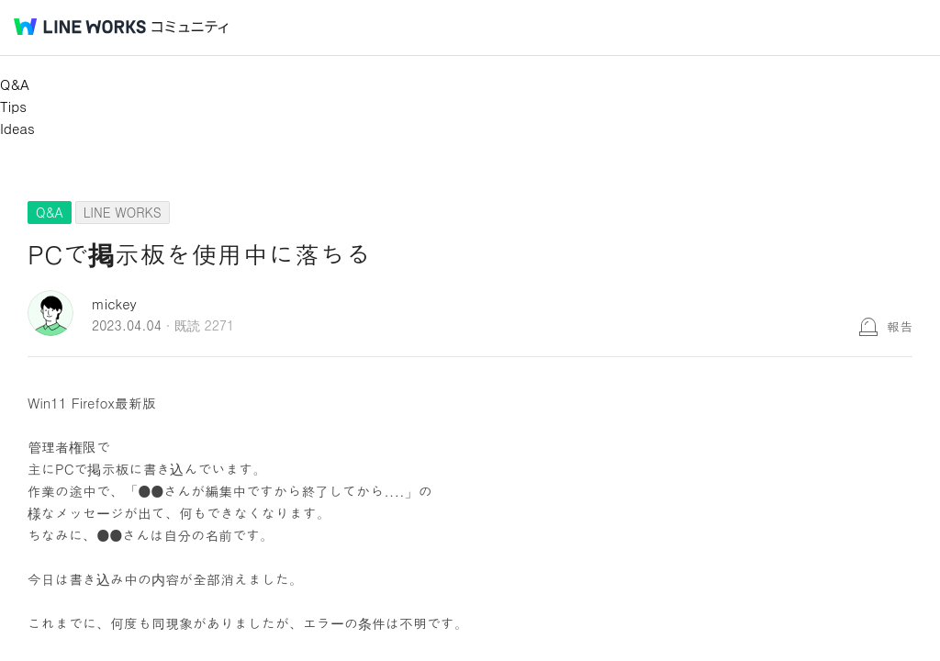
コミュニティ (190, 27)
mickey (114, 303)
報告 (899, 326)
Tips (13, 106)
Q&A (14, 84)
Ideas (17, 128)
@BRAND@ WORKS (80, 26)
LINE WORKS (123, 212)
